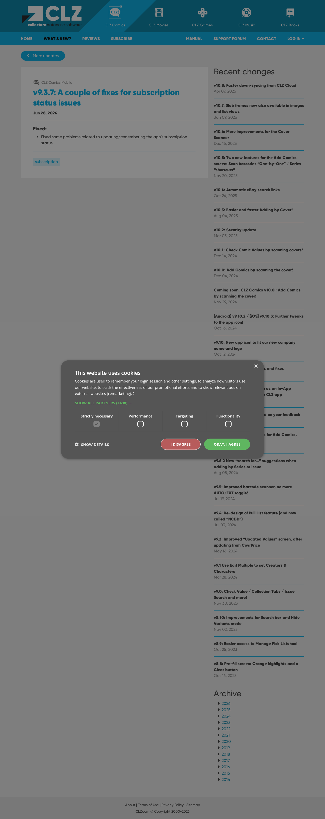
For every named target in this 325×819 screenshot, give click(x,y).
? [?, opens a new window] (134, 393)
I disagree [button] (181, 444)
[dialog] (162, 409)
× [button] (256, 366)
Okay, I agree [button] (227, 444)
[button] (162, 402)
